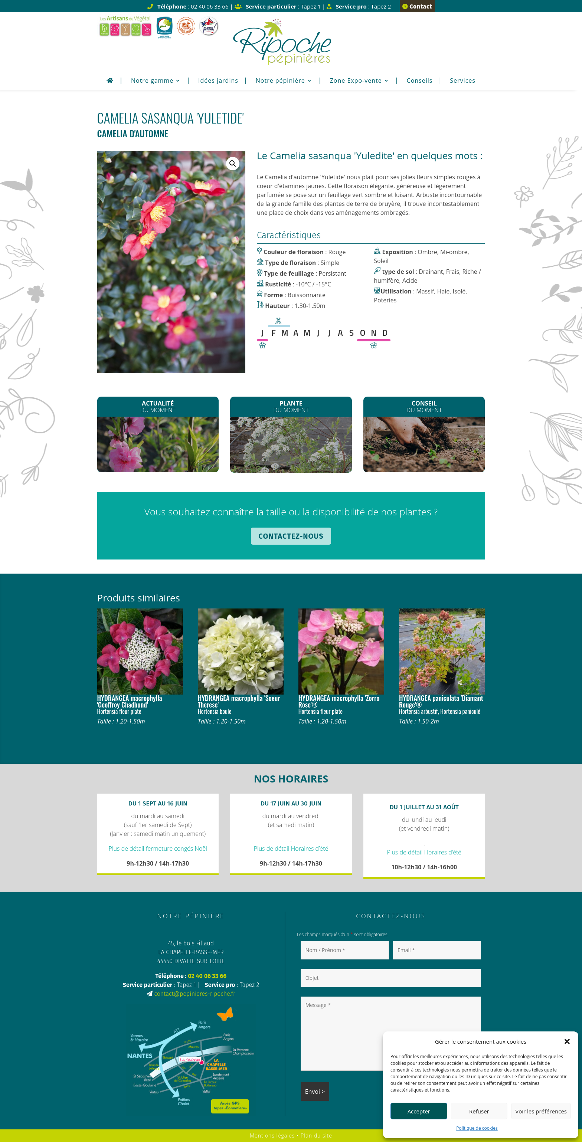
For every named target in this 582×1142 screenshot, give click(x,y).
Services (462, 81)
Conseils (420, 81)
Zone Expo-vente (356, 81)
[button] (567, 1041)
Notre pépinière (280, 81)
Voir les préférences (541, 1111)
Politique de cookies (477, 1128)
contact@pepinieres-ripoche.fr (194, 993)
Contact (417, 6)
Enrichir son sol (424, 443)
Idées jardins (218, 81)
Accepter (419, 1111)
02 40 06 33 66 (207, 975)
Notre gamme (152, 81)
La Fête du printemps (158, 443)
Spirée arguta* (291, 444)
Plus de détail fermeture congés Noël (158, 848)
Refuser (479, 1111)
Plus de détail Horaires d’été (291, 848)
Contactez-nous (290, 536)
